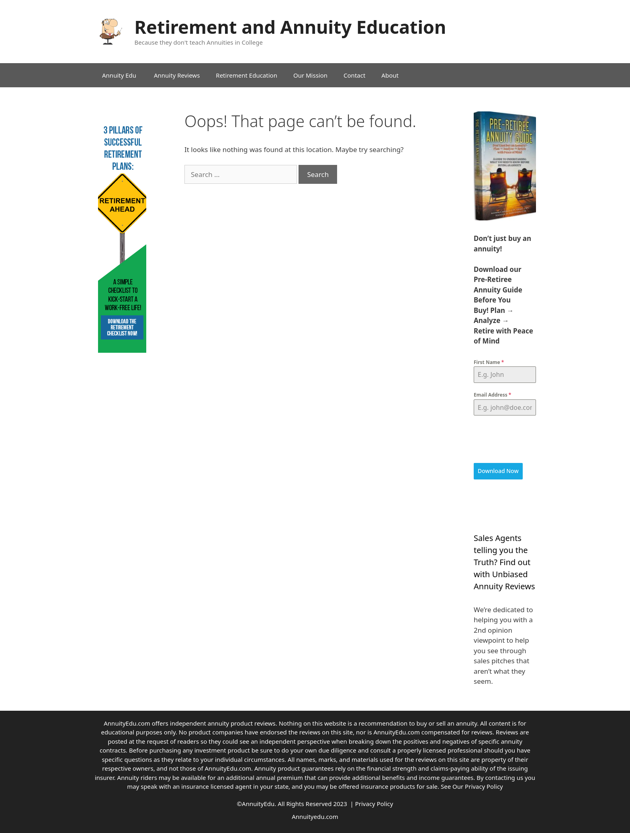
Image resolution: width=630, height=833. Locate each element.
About (390, 75)
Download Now (498, 471)
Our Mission (310, 75)
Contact (354, 75)
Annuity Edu (120, 75)
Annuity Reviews (177, 75)
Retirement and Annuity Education (290, 26)
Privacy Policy (484, 786)
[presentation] (505, 439)
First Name (489, 362)
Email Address (492, 394)
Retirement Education (246, 75)
